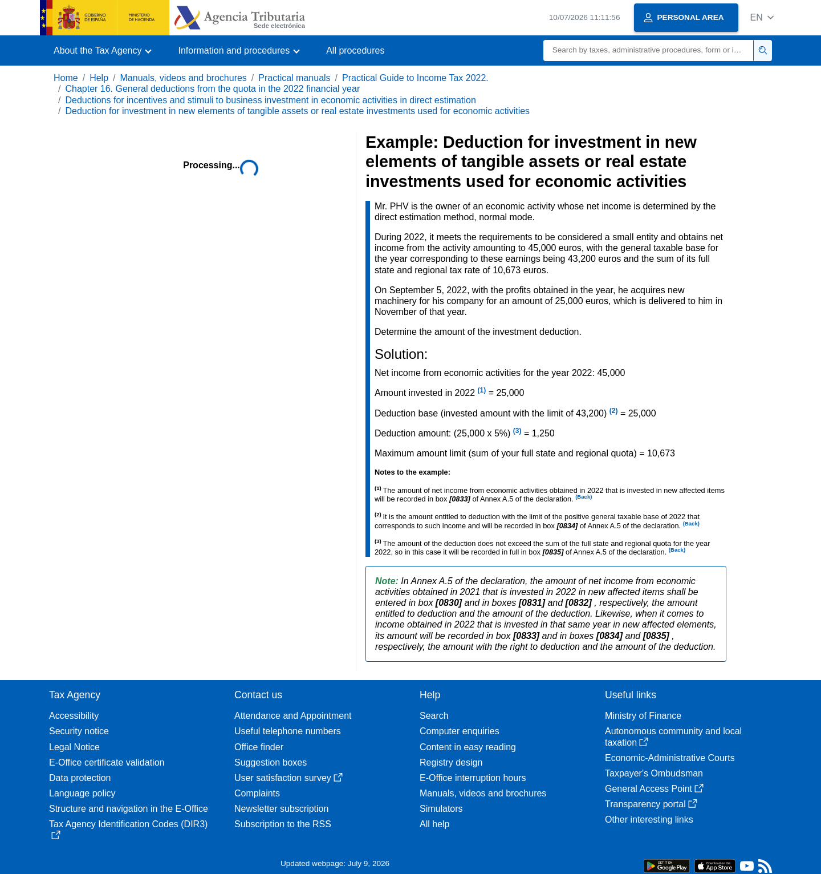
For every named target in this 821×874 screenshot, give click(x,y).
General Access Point (654, 789)
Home (66, 78)
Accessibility (74, 716)
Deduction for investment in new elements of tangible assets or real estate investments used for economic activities (297, 111)
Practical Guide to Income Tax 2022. (415, 78)
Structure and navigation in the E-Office (128, 809)
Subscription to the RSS (282, 824)
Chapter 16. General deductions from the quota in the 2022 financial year (212, 89)
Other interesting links (649, 819)
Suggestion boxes (270, 762)
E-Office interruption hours (473, 778)
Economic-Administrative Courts (670, 758)
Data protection (80, 778)
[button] (762, 17)
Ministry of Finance (643, 716)
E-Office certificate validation (106, 762)
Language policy (82, 793)
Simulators (441, 809)
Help (99, 78)
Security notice (79, 731)
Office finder (258, 747)
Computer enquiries (459, 731)
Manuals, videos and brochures (183, 78)
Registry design (451, 762)
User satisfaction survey (288, 778)
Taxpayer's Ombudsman (654, 773)
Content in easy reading (468, 747)
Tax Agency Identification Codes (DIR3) (128, 829)
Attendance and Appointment (293, 716)
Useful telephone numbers (287, 731)
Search (434, 716)
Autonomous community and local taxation (673, 736)
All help (434, 824)
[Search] (648, 50)
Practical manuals (294, 78)
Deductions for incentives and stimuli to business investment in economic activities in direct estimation (270, 100)
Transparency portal (651, 804)
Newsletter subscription (281, 809)
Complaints (257, 793)
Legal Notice (74, 747)
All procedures (355, 50)
